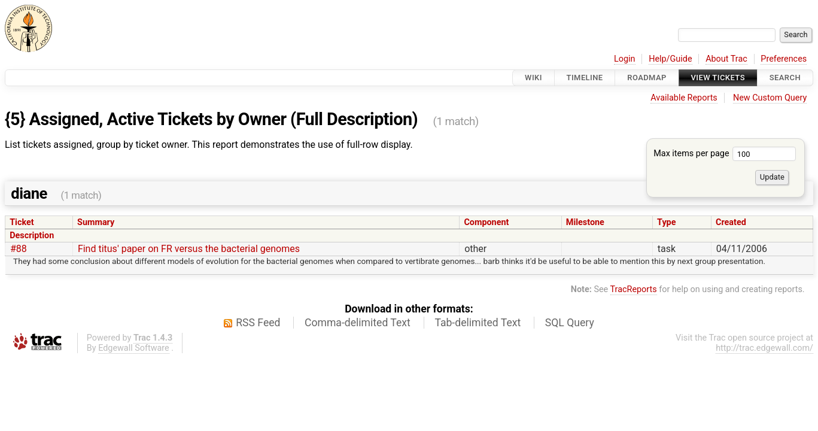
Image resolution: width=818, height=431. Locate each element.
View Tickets (718, 77)
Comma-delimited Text (357, 323)
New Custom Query (770, 98)
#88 (18, 248)
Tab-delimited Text (477, 323)
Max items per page (724, 153)
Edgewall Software (133, 348)
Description (32, 235)
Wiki (533, 77)
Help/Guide (670, 59)
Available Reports (683, 98)
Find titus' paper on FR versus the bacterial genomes (189, 248)
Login (624, 59)
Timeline (585, 77)
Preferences (784, 59)
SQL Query (569, 323)
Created (731, 222)
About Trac (726, 59)
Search (785, 77)
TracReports (633, 289)
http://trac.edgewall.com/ (764, 348)
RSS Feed (258, 323)
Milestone (585, 222)
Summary (95, 222)
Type (666, 222)
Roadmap (647, 77)
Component (486, 222)
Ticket (22, 222)
